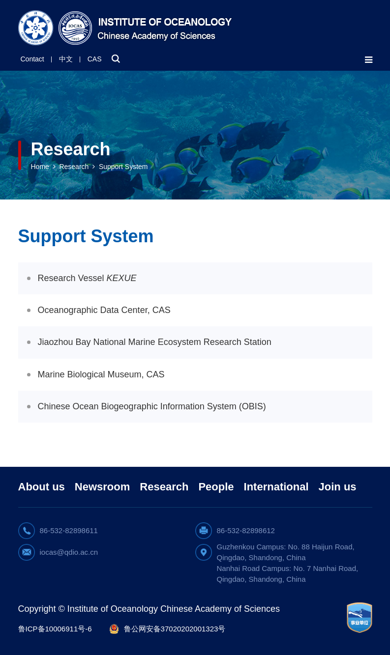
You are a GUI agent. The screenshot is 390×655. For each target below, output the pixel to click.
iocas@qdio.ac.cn (69, 552)
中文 (66, 59)
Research (74, 167)
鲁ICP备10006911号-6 (55, 629)
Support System (123, 167)
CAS (95, 59)
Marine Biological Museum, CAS (101, 374)
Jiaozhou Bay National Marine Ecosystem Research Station (154, 342)
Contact (32, 59)
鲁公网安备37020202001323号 (175, 629)
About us (41, 487)
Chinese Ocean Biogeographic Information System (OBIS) (152, 406)
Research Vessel (87, 278)
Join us (338, 487)
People (216, 487)
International (276, 487)
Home (40, 167)
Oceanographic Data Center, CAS (104, 310)
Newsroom (102, 487)
